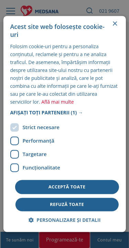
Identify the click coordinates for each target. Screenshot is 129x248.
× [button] (114, 24)
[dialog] (64, 124)
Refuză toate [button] (67, 205)
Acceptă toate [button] (67, 187)
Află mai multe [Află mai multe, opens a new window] (57, 102)
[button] (64, 113)
